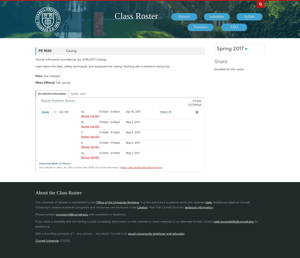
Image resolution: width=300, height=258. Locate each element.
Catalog (142, 207)
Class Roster (136, 16)
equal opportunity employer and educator (156, 234)
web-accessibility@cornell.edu (234, 222)
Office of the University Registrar (117, 202)
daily (209, 202)
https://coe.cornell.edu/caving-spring (141, 167)
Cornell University (47, 241)
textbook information (199, 207)
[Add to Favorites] (55, 112)
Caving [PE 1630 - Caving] (71, 51)
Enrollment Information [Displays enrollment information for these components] (52, 94)
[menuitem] (184, 17)
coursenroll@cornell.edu (72, 214)
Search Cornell (261, 4)
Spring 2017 (232, 48)
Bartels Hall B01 (90, 116)
